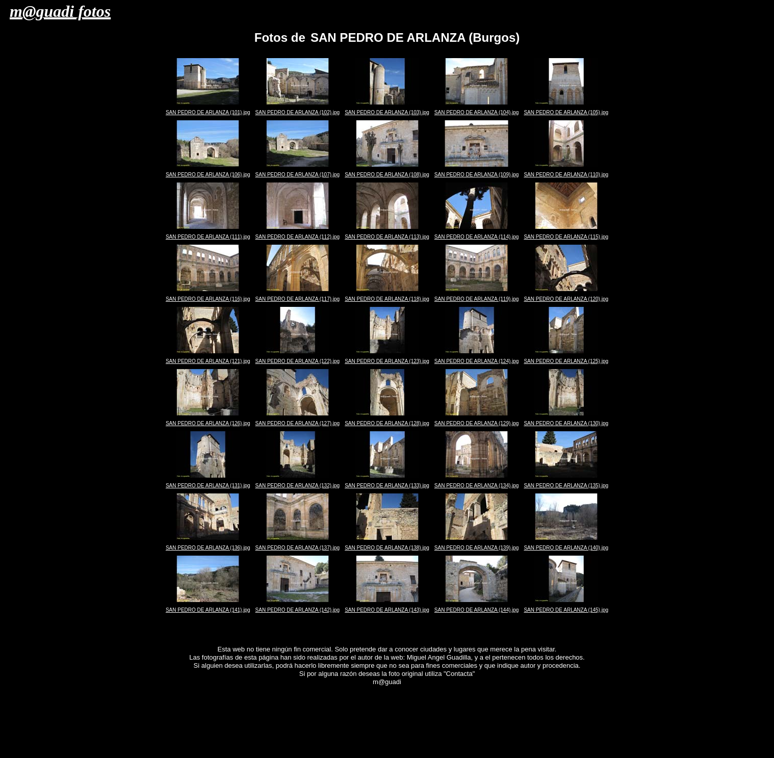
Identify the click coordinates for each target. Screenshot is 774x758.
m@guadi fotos (60, 11)
